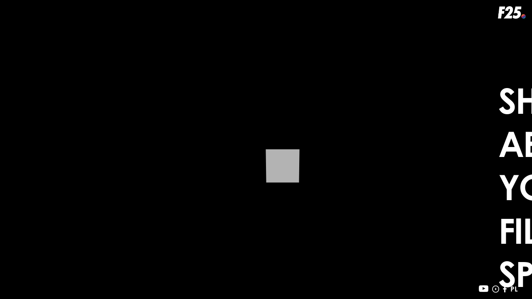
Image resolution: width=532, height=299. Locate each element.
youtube (483, 289)
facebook (505, 289)
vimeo (495, 289)
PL (513, 288)
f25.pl (512, 12)
